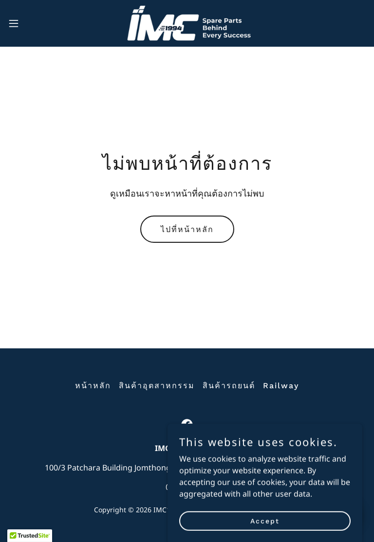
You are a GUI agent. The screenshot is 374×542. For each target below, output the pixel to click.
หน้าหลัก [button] (93, 385)
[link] (186, 23)
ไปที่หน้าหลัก (187, 229)
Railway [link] (281, 385)
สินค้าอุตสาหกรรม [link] (157, 385)
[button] (31, 23)
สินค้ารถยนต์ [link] (229, 385)
